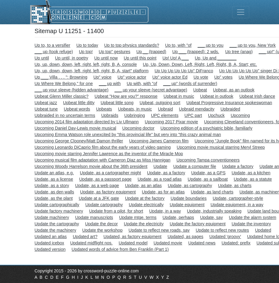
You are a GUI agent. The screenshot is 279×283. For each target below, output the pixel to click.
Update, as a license (54, 179)
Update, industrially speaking (214, 211)
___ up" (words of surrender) (190, 83)
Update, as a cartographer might (110, 172)
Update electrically (146, 204)
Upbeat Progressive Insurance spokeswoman (229, 102)
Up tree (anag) (239, 51)
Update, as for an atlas (163, 191)
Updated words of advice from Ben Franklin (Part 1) (120, 249)
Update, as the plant (54, 198)
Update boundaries (189, 198)
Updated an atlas (51, 236)
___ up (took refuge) (54, 51)
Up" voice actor (131, 77)
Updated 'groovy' (225, 236)
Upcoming (240, 115)
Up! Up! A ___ (175, 58)
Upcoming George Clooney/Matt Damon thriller (79, 140)
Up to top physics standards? (131, 45)
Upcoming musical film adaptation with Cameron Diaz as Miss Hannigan (103, 160)
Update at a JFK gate (99, 198)
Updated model (133, 242)
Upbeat (200, 89)
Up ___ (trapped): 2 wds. (195, 51)
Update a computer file (194, 166)
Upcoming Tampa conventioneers (208, 160)
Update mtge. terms (137, 217)
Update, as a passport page (105, 179)
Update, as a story (52, 185)
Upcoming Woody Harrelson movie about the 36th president (91, 166)
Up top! (85, 51)
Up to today (87, 45)
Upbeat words (77, 109)
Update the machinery (55, 230)
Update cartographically (57, 204)
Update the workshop (102, 230)
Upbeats (104, 109)
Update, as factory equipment (108, 191)
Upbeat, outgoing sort (160, 102)
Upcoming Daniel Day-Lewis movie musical (75, 128)
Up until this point (140, 58)
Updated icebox (49, 242)
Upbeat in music (179, 96)
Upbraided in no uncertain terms (65, 115)
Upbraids (109, 115)
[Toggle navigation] (240, 12)
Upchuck (216, 115)
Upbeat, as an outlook (233, 89)
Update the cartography (57, 223)
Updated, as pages (186, 236)
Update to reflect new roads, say (159, 230)
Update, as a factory (166, 172)
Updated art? (85, 236)
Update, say (211, 217)
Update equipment (187, 204)
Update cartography (104, 204)
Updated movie (168, 242)
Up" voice (102, 77)
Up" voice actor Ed (169, 77)
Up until (42, 58)
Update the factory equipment (198, 223)
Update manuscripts (94, 217)
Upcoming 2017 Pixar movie (171, 121)
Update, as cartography (190, 185)
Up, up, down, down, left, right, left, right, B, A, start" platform (92, 70)
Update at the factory (145, 198)
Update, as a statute (253, 179)
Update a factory (237, 166)
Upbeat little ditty (79, 102)
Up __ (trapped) (151, 51)
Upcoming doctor (138, 128)
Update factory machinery (59, 211)
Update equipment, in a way (237, 204)
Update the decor (101, 223)
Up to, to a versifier (53, 45)
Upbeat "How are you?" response (126, 96)
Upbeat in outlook (216, 96)
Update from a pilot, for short (116, 211)
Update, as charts (235, 185)
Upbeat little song (117, 102)
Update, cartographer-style (238, 198)
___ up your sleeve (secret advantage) (150, 89)
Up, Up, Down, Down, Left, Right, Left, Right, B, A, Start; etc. (200, 64)
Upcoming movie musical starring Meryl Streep (221, 147)
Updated (263, 230)
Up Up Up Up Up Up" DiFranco (184, 70)
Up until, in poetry (71, 58)
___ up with (110, 83)
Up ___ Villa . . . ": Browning (61, 77)
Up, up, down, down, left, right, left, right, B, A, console (86, 64)
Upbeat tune (46, 109)
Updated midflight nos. (91, 242)
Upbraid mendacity (196, 109)
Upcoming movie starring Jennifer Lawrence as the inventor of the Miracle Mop (109, 153)
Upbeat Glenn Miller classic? (62, 96)
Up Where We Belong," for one (64, 83)
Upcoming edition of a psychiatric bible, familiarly (207, 128)
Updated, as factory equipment (132, 236)
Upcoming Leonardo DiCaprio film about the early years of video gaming (103, 147)
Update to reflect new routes (222, 230)
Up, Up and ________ (215, 58)
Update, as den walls (54, 191)
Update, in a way (165, 211)
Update (160, 166)
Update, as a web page (97, 185)
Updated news (202, 242)
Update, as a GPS (208, 172)
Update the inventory (251, 223)
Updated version (50, 249)
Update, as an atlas (143, 185)
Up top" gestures (115, 51)
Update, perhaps (178, 217)
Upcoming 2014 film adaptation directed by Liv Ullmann (87, 121)
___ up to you (210, 45)
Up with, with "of (142, 83)
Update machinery (52, 217)
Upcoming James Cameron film (158, 140)
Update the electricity (144, 223)
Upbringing (134, 115)
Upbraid (165, 109)
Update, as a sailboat (208, 179)
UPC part (193, 115)
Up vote (201, 77)
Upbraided (230, 109)
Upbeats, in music (135, 109)
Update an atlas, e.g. (54, 172)
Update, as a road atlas (160, 179)
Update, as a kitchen (251, 172)
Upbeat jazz (46, 102)
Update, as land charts (212, 191)
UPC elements (164, 115)
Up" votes (223, 77)
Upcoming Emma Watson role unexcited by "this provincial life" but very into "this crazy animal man (128, 134)
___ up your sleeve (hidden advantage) (72, 89)
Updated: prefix (235, 242)
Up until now (106, 58)
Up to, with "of (178, 45)
